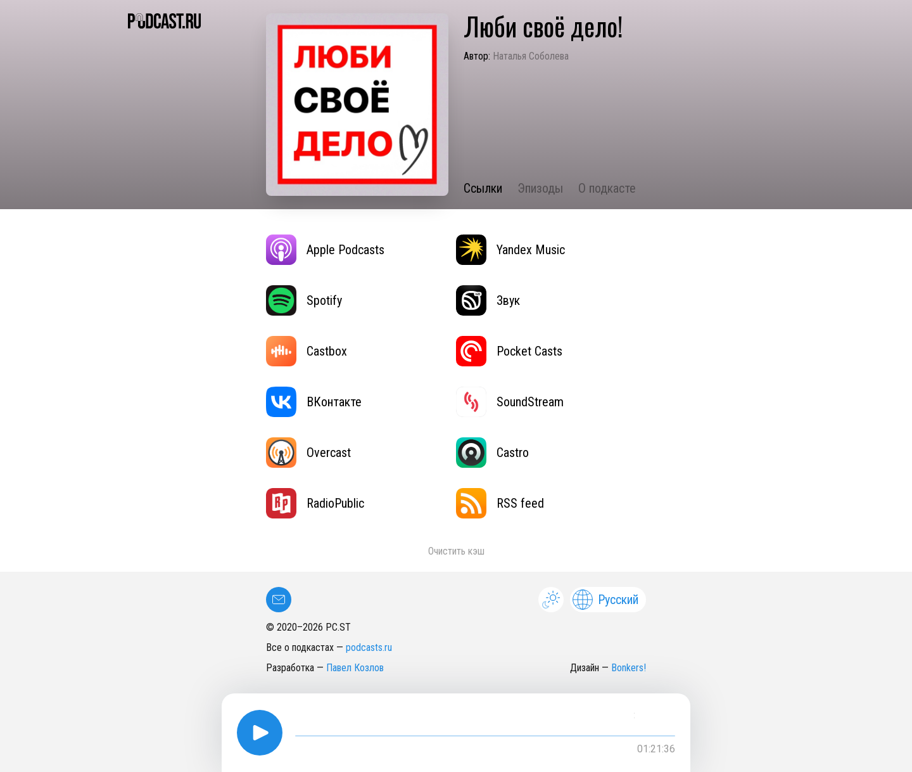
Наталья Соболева (531, 56)
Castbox (306, 351)
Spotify (304, 300)
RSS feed (500, 503)
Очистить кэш (456, 551)
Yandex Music (510, 250)
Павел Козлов (355, 668)
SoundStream (510, 402)
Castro (492, 452)
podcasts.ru (369, 647)
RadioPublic (315, 503)
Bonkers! (628, 668)
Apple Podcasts (325, 250)
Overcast (308, 452)
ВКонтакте (314, 402)
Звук (488, 300)
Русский (605, 599)
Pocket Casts (509, 351)
